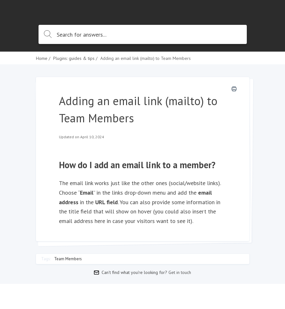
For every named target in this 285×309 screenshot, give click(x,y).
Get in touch (179, 272)
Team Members (68, 259)
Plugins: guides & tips (74, 58)
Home (41, 58)
